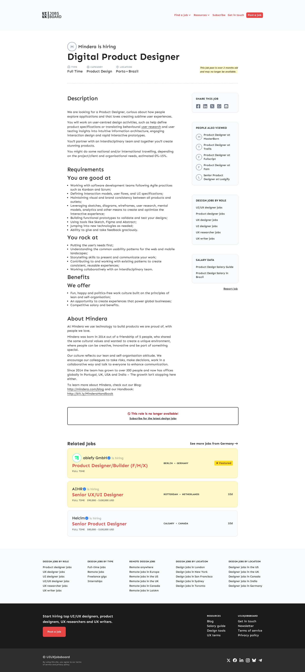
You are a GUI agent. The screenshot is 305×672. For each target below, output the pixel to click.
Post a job (254, 15)
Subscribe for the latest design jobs (153, 418)
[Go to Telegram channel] (260, 660)
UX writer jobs (205, 238)
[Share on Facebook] (198, 106)
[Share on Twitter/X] (212, 106)
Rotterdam (171, 494)
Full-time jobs (97, 567)
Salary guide (216, 626)
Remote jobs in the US (143, 576)
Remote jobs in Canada (144, 586)
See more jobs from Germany (212, 443)
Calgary (169, 523)
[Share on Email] (226, 106)
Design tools (216, 630)
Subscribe (219, 15)
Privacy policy (248, 635)
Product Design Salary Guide (214, 267)
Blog (210, 621)
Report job (230, 288)
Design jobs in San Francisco (194, 576)
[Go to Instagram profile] (248, 660)
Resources (202, 15)
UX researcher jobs (208, 232)
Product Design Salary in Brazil (212, 275)
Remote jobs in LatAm (144, 590)
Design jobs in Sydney (190, 581)
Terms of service (250, 630)
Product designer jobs (210, 213)
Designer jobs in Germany (245, 586)
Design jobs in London (190, 567)
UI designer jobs (206, 226)
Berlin (168, 463)
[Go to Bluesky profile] (254, 660)
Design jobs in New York (192, 572)
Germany (182, 463)
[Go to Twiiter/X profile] (229, 660)
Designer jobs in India (243, 581)
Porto (120, 71)
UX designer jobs (207, 220)
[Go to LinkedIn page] (241, 660)
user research (151, 127)
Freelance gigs (97, 576)
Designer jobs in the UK (244, 572)
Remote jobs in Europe (144, 572)
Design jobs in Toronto (190, 586)
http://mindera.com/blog (85, 389)
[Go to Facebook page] (235, 660)
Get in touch (236, 15)
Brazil (133, 71)
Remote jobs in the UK (144, 581)
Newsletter (246, 626)
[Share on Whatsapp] (219, 106)
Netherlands (190, 494)
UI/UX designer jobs (209, 207)
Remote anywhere (141, 567)
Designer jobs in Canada (244, 576)
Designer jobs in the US (244, 567)
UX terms (214, 635)
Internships (95, 581)
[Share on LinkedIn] (205, 106)
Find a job (182, 15)
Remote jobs (96, 572)
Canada (183, 523)
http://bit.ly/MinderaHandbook (90, 393)
